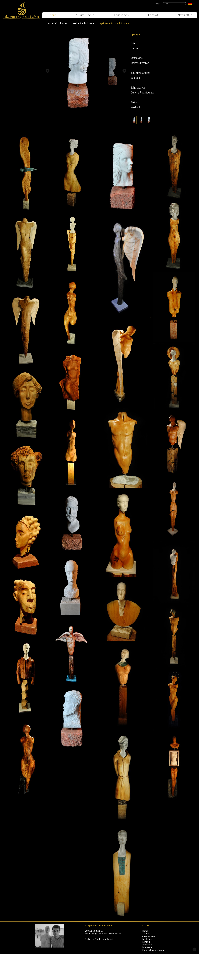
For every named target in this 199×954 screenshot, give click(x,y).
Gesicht (135, 92)
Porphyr (144, 63)
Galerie (51, 15)
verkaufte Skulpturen (84, 23)
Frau (142, 92)
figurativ (149, 92)
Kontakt (153, 15)
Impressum (147, 947)
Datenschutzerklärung (153, 950)
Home (145, 931)
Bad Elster (136, 78)
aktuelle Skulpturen (57, 23)
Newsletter (185, 15)
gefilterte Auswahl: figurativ (114, 23)
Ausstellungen (85, 15)
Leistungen (121, 15)
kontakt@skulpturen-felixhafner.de (104, 933)
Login (158, 3)
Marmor (135, 63)
